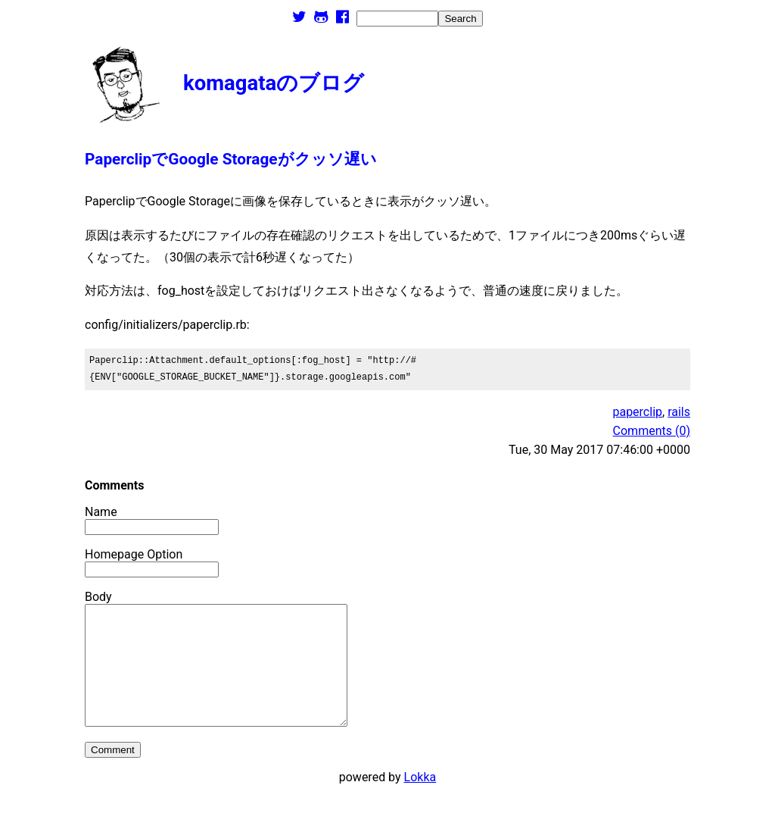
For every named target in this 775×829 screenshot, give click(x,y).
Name (101, 512)
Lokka (420, 800)
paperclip (637, 412)
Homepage (114, 554)
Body (98, 597)
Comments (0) (651, 431)
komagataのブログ (273, 82)
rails (679, 412)
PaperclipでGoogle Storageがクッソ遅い (231, 159)
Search (460, 18)
